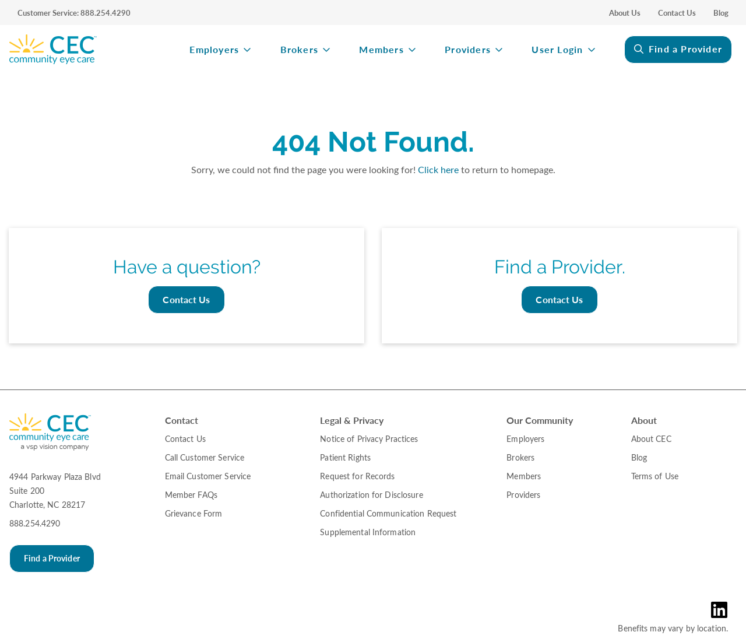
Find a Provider (685, 48)
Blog (721, 13)
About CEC (651, 438)
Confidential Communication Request (388, 513)
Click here (438, 169)
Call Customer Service (205, 457)
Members (381, 50)
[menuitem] (87, 49)
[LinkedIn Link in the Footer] (722, 610)
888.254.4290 (34, 523)
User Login (557, 50)
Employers (214, 50)
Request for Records (357, 476)
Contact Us (677, 13)
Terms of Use (654, 476)
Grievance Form (194, 513)
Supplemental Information (368, 532)
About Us (625, 13)
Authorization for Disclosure (371, 494)
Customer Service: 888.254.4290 (74, 13)
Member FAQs (191, 494)
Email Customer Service (208, 476)
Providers (468, 50)
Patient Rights (345, 457)
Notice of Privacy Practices (369, 438)
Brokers (299, 50)
